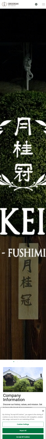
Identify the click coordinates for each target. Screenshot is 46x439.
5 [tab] (28, 361)
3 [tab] (21, 361)
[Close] (43, 412)
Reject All (23, 432)
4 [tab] (25, 361)
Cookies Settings (23, 425)
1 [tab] (14, 361)
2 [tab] (17, 361)
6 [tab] (32, 361)
